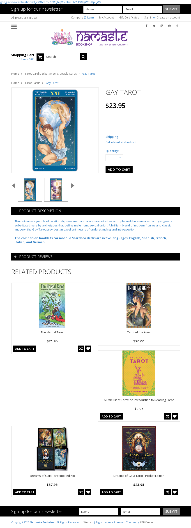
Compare (82, 17)
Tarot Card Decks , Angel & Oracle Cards (51, 74)
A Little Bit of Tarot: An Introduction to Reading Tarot (139, 400)
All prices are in (24, 18)
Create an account (168, 17)
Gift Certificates (129, 17)
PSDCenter (146, 522)
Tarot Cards (32, 83)
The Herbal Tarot (52, 332)
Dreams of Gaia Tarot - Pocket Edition (138, 476)
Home (15, 74)
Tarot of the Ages (139, 332)
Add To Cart (25, 349)
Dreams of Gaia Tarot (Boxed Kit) (52, 476)
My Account (106, 17)
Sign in (148, 17)
